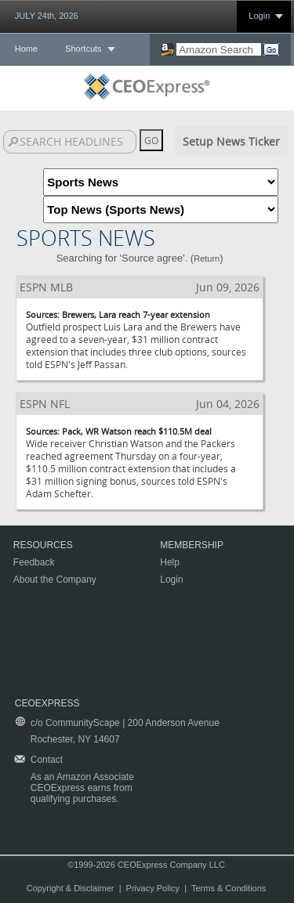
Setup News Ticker (231, 141)
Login (259, 15)
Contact (47, 759)
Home (26, 48)
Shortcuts (83, 48)
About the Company (54, 579)
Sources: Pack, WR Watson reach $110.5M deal (119, 431)
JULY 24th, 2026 (46, 15)
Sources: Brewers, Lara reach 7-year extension (118, 314)
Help (170, 562)
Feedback (34, 562)
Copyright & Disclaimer (70, 888)
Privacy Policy (153, 888)
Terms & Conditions (228, 888)
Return (207, 258)
